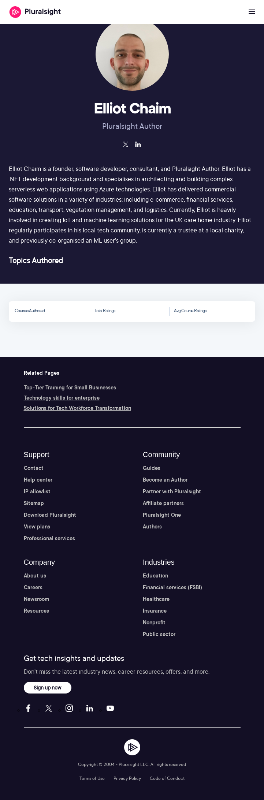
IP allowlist (37, 491)
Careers (33, 587)
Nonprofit (154, 622)
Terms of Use (92, 778)
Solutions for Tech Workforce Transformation (77, 408)
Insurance (155, 611)
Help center (38, 480)
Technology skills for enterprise (62, 398)
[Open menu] (252, 12)
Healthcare (156, 599)
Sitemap (34, 503)
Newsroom (36, 599)
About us (35, 576)
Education (155, 576)
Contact (34, 468)
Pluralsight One (162, 515)
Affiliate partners (163, 503)
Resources (36, 611)
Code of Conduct (167, 778)
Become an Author (165, 480)
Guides (151, 468)
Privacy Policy (127, 778)
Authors (152, 527)
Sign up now (47, 687)
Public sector (159, 634)
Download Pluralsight (50, 515)
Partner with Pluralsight (172, 491)
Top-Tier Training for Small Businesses (70, 387)
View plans (37, 527)
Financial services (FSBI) (172, 587)
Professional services (49, 538)
